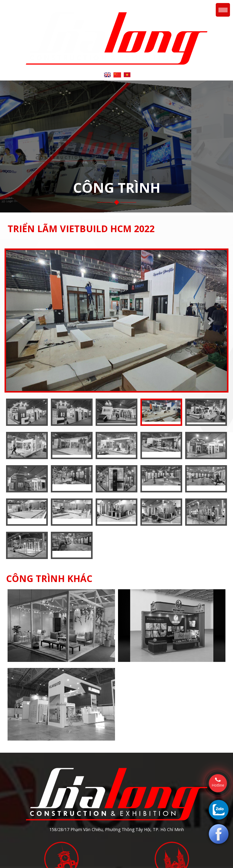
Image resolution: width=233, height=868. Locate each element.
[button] (22, 320)
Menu (223, 10)
